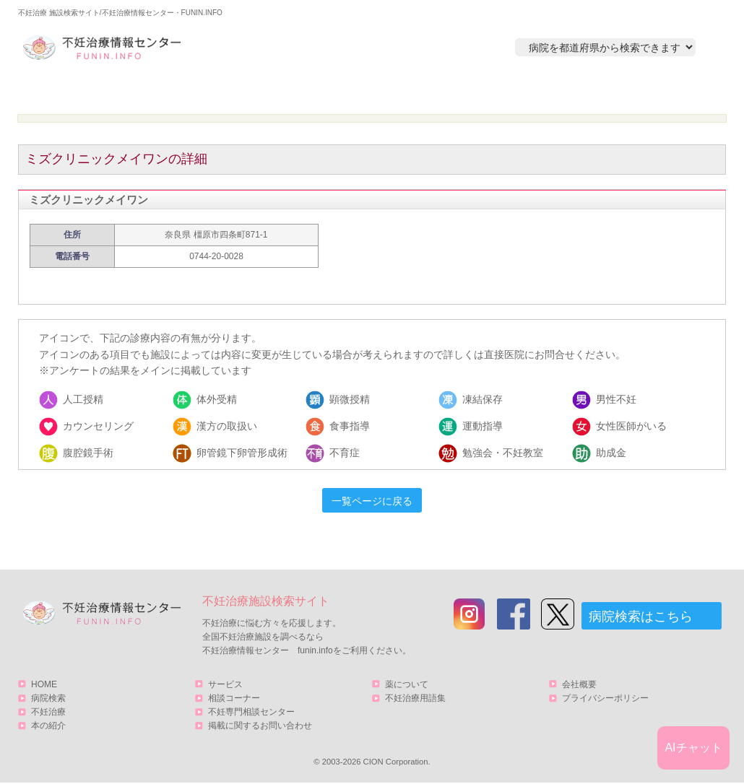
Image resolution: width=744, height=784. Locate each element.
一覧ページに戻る (372, 501)
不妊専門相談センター (251, 712)
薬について (406, 684)
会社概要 (579, 684)
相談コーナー (234, 698)
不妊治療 (48, 712)
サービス (648, 91)
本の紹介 (502, 91)
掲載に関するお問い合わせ (260, 725)
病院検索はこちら (641, 616)
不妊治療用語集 (415, 698)
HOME (87, 91)
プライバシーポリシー (605, 698)
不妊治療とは (364, 91)
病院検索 (225, 91)
